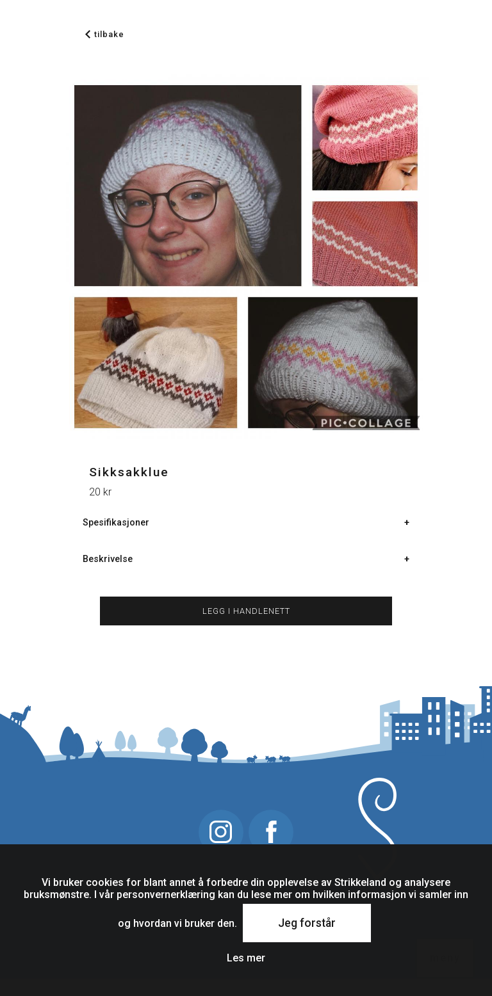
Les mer (246, 958)
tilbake (104, 34)
